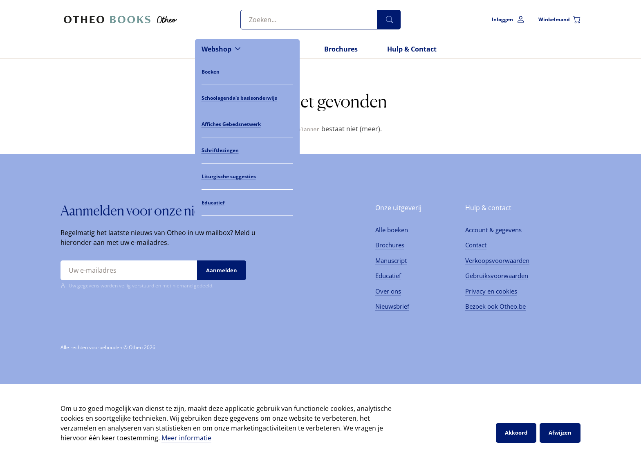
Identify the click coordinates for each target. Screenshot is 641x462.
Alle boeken (391, 229)
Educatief (388, 275)
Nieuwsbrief (392, 306)
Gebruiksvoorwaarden (496, 275)
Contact (475, 245)
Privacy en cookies (491, 291)
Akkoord (516, 432)
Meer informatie (186, 437)
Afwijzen (560, 432)
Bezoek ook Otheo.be (495, 306)
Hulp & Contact (412, 49)
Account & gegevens (493, 229)
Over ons (388, 291)
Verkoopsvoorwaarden (497, 260)
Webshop (216, 49)
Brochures (341, 49)
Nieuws (282, 49)
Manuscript (391, 260)
